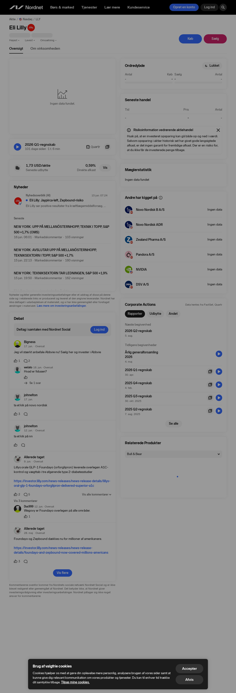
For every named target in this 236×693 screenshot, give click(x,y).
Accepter (189, 668)
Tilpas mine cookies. (75, 682)
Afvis (189, 679)
